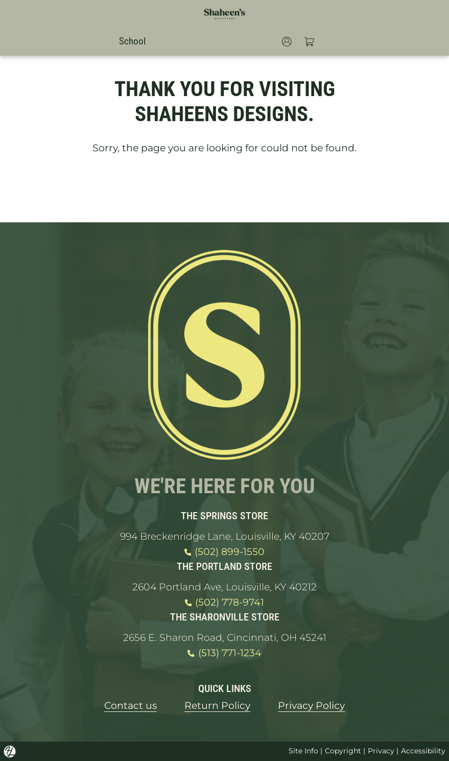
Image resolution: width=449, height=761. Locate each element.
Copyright (343, 751)
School (132, 41)
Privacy (381, 751)
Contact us (130, 705)
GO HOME (225, 189)
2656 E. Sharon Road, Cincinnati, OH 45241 (224, 637)
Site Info (303, 751)
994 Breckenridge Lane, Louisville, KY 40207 (224, 536)
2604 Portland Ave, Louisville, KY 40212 (224, 587)
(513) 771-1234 (224, 653)
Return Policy (217, 705)
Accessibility (423, 751)
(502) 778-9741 (224, 602)
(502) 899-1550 (224, 552)
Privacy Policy (311, 705)
